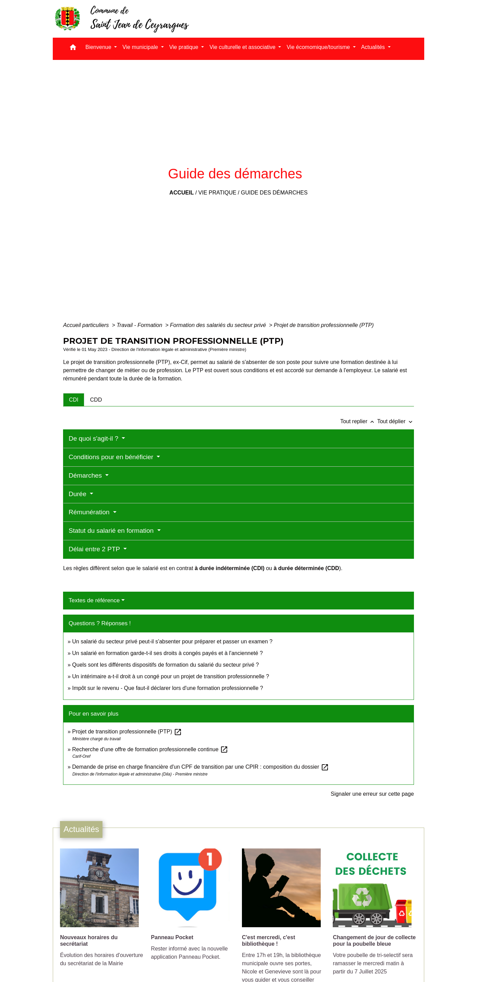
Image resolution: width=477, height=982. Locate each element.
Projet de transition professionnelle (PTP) (324, 325)
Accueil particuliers (86, 325)
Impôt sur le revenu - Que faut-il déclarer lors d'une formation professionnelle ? (167, 688)
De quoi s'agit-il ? (94, 438)
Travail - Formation (140, 325)
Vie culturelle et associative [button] (243, 47)
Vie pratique (217, 193)
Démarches (86, 475)
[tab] (73, 399)
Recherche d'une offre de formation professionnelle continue (150, 749)
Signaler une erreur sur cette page (372, 794)
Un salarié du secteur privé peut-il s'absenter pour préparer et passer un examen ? (172, 641)
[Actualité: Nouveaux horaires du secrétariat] (102, 911)
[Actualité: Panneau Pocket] (193, 908)
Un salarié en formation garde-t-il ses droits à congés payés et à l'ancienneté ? (167, 653)
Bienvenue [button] (99, 47)
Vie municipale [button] (140, 47)
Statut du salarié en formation (112, 530)
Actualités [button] (374, 47)
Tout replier (358, 421)
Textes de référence (94, 600)
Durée (78, 494)
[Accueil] (121, 18)
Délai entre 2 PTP (95, 549)
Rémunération (90, 512)
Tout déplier (395, 421)
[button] (73, 48)
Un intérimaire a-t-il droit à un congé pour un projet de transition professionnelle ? (170, 676)
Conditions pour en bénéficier (112, 457)
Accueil (181, 193)
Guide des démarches (274, 193)
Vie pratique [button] (184, 47)
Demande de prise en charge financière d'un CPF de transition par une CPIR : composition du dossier (200, 767)
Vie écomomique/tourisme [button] (318, 47)
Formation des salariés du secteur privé (219, 325)
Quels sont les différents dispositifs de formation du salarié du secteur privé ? (165, 665)
